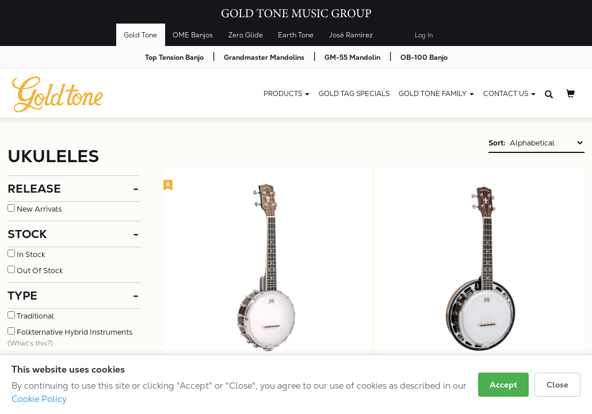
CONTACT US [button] (509, 93)
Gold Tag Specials (354, 93)
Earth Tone (296, 35)
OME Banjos (193, 35)
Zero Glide (245, 35)
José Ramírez (351, 35)
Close (557, 384)
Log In (424, 35)
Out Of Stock (40, 270)
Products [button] (286, 93)
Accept (503, 384)
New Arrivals (39, 209)
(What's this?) (30, 343)
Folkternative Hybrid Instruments (74, 332)
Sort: (497, 143)
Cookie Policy (39, 398)
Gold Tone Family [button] (436, 93)
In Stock (31, 254)
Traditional (35, 316)
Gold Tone (140, 35)
